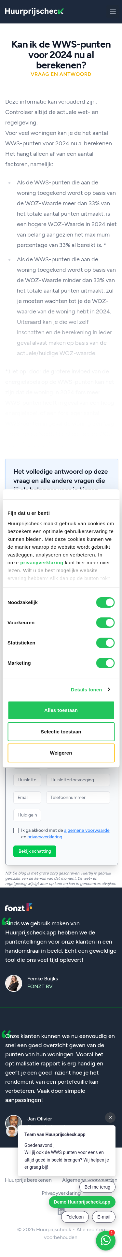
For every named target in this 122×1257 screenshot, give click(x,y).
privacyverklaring (41, 562)
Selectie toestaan (61, 731)
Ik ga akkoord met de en (65, 834)
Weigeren (61, 753)
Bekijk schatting (35, 851)
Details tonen (86, 689)
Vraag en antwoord (61, 74)
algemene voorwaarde (87, 830)
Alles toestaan (61, 710)
